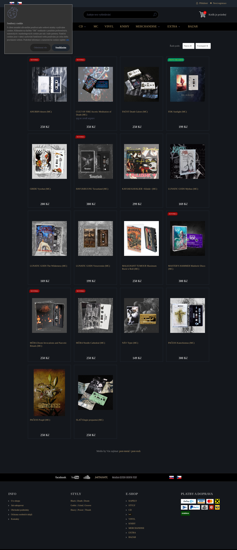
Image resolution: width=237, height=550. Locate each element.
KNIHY (124, 26)
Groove (88, 506)
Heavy (73, 511)
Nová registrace (219, 3)
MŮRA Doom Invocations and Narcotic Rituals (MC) (48, 345)
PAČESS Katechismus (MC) (181, 343)
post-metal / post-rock (129, 452)
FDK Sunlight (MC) (177, 111)
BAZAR (193, 26)
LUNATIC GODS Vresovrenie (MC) (93, 266)
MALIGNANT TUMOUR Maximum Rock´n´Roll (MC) (139, 267)
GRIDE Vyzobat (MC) (40, 189)
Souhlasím (60, 47)
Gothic (73, 506)
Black (73, 502)
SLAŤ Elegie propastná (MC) (90, 420)
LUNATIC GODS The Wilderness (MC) (48, 266)
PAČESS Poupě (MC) (40, 420)
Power (80, 511)
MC (96, 26)
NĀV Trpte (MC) (130, 343)
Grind (80, 506)
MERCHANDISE (146, 26)
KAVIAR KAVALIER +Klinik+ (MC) (139, 189)
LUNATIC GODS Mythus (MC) (183, 189)
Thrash (88, 511)
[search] (155, 16)
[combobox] (188, 46)
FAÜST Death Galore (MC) (135, 111)
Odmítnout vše (40, 47)
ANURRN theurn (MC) (41, 111)
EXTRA (172, 26)
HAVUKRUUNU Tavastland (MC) (92, 189)
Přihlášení (203, 3)
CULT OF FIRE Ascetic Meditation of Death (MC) (93, 113)
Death (79, 502)
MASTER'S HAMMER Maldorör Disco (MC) (186, 267)
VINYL (109, 26)
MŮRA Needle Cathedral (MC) (90, 343)
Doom (86, 502)
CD (81, 26)
